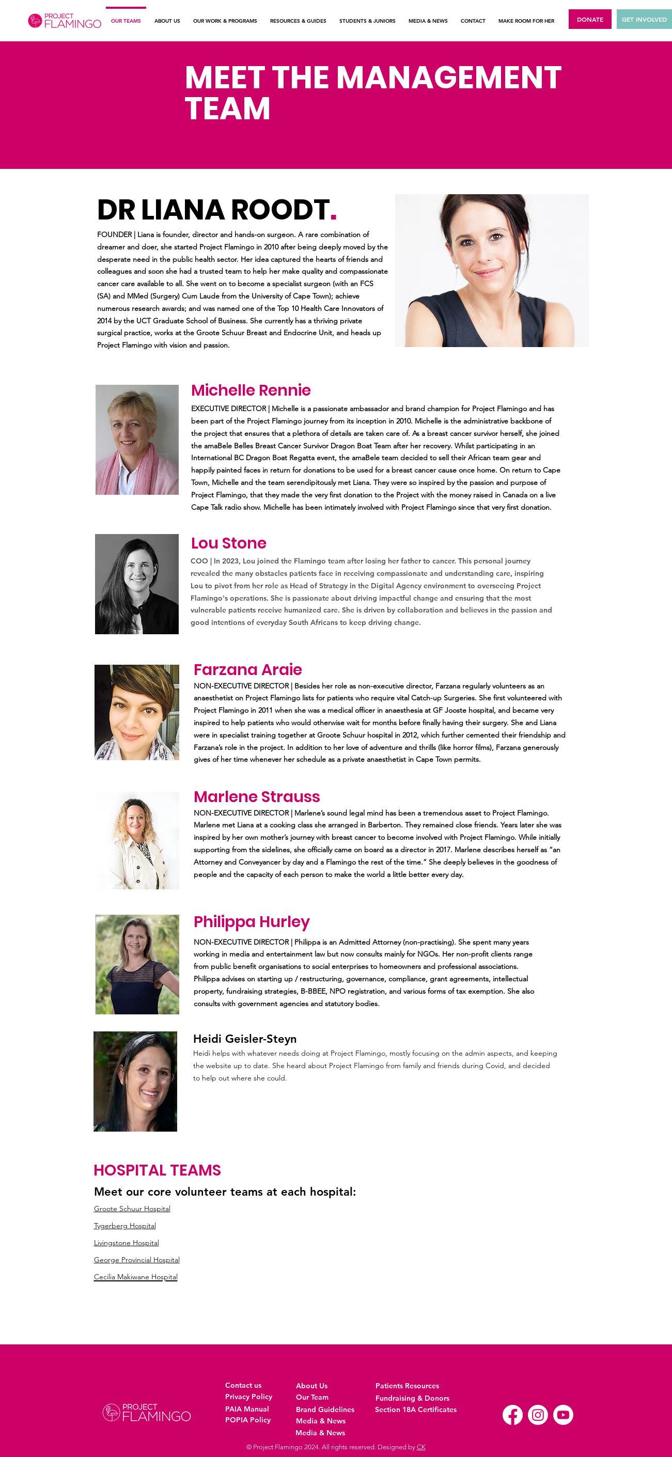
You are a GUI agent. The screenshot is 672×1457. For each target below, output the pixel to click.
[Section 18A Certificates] (416, 1410)
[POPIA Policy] (249, 1420)
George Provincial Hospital (137, 1259)
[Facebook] (513, 1415)
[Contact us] (249, 1385)
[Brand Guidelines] (327, 1410)
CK (421, 1447)
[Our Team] (319, 1397)
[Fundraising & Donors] (412, 1398)
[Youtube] (563, 1415)
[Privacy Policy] (249, 1397)
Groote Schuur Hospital (132, 1208)
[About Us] (319, 1386)
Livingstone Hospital (126, 1242)
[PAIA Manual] (249, 1409)
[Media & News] (331, 1421)
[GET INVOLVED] (644, 19)
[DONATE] (590, 19)
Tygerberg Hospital (125, 1225)
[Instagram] (538, 1415)
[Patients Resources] (411, 1386)
